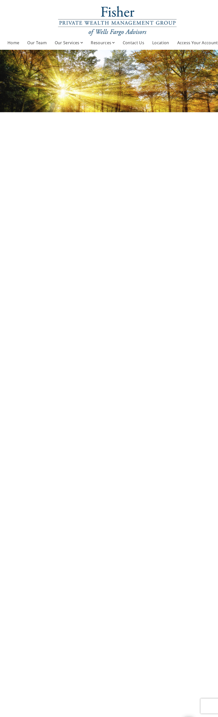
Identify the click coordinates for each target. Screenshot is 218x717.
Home (13, 42)
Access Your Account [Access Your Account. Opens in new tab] (197, 42)
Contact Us (133, 42)
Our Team (37, 42)
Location (160, 42)
